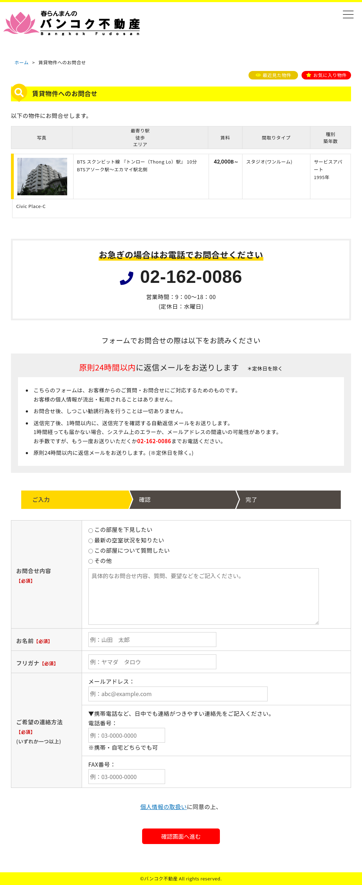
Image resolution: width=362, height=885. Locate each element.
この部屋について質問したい (129, 550)
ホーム (21, 62)
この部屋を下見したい (120, 529)
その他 (100, 560)
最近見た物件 (277, 75)
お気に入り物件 (329, 75)
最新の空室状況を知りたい (126, 540)
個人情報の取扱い (163, 806)
